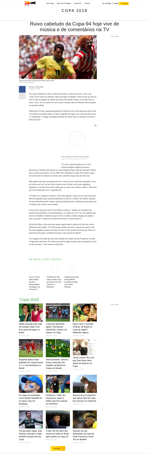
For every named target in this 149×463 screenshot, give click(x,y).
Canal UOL (78, 3)
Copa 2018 (74, 10)
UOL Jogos (50, 3)
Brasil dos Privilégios (64, 3)
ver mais (58, 448)
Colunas (87, 3)
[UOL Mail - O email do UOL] (108, 3)
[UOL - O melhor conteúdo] (30, 3)
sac (103, 3)
